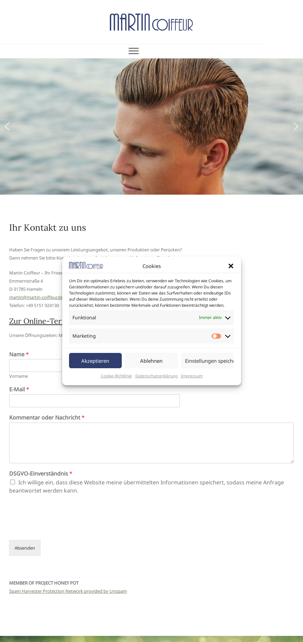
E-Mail (19, 389)
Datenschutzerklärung (156, 376)
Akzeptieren (95, 360)
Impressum (192, 376)
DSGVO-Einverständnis (40, 473)
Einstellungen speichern (209, 360)
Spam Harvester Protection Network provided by (58, 591)
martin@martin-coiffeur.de (36, 297)
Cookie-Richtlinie (116, 376)
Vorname (18, 376)
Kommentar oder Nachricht (47, 417)
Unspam (117, 591)
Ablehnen (151, 360)
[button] (231, 266)
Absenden (25, 548)
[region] (151, 126)
